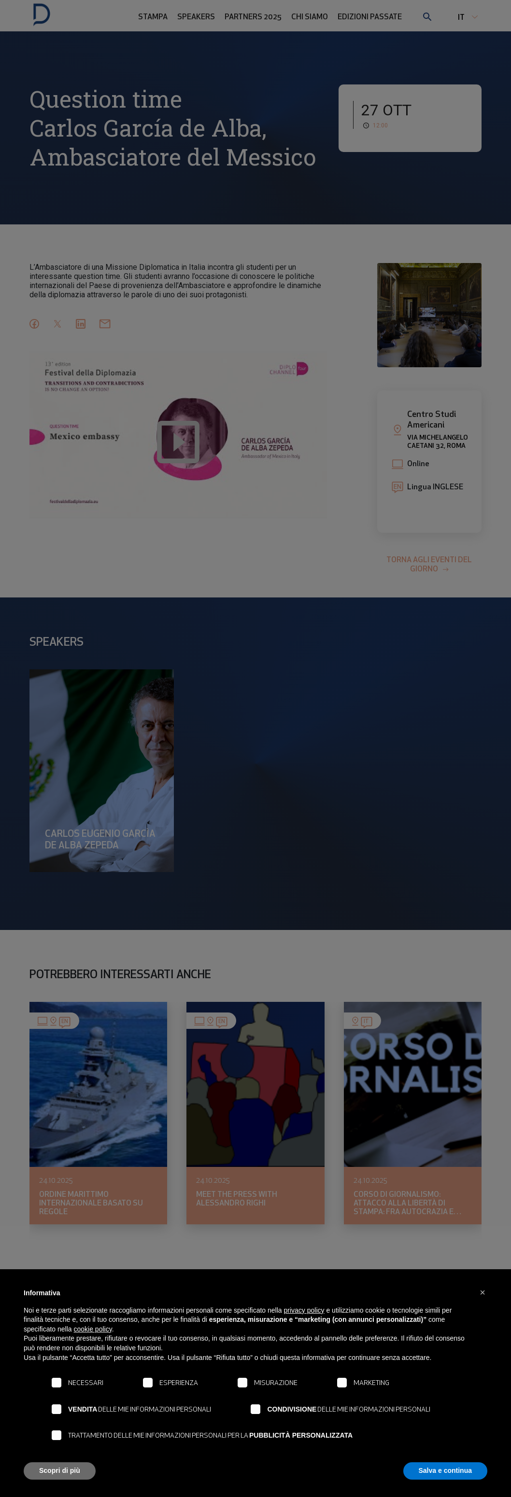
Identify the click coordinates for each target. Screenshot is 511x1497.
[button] (482, 1292)
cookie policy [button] (93, 1329)
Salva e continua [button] (445, 1470)
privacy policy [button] (304, 1310)
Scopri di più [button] (59, 1470)
